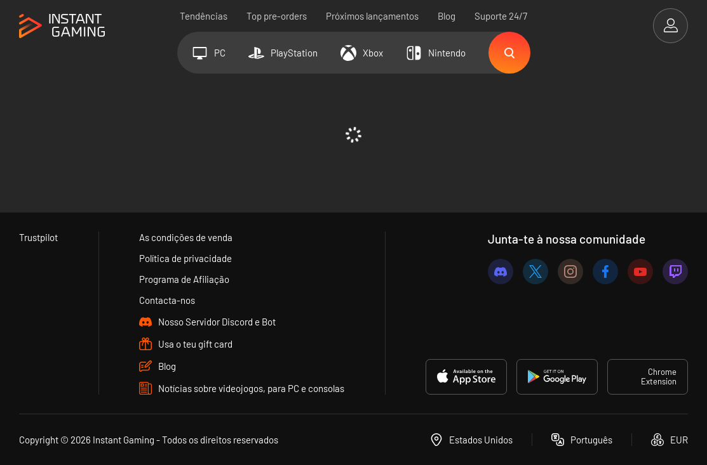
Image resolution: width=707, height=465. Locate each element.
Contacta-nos (167, 300)
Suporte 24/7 (501, 16)
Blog (446, 16)
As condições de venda (185, 237)
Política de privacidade (185, 258)
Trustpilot (38, 237)
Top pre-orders (276, 16)
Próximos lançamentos (372, 16)
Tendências (203, 16)
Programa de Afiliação (184, 279)
